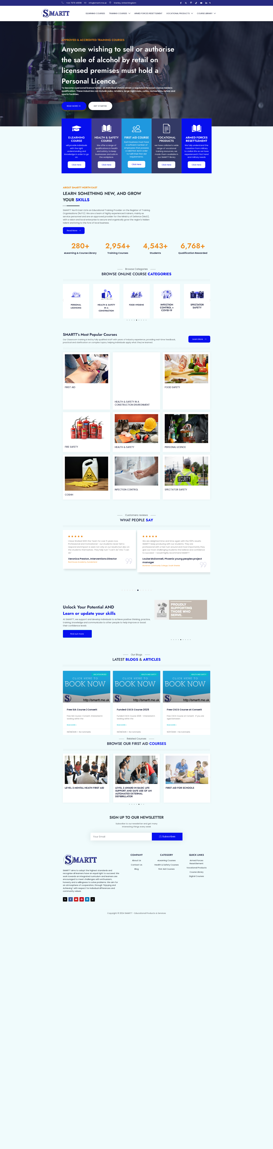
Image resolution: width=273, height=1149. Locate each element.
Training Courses (119, 13)
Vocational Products (179, 13)
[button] (209, 2)
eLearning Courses (95, 13)
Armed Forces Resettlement (148, 13)
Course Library (206, 13)
